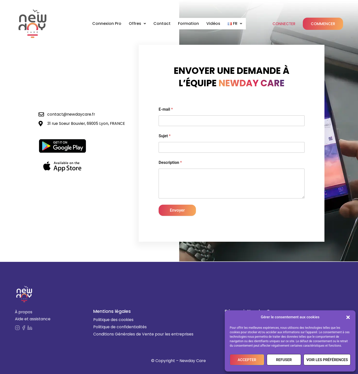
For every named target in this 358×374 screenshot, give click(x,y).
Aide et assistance (32, 319)
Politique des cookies (113, 320)
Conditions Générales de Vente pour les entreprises (143, 334)
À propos (24, 312)
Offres (137, 23)
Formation (189, 23)
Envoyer (177, 210)
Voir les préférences (327, 360)
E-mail (166, 109)
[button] (348, 317)
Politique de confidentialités (120, 327)
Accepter (247, 360)
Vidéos (214, 23)
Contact (162, 23)
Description (170, 162)
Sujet (165, 136)
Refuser (284, 360)
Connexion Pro (106, 23)
